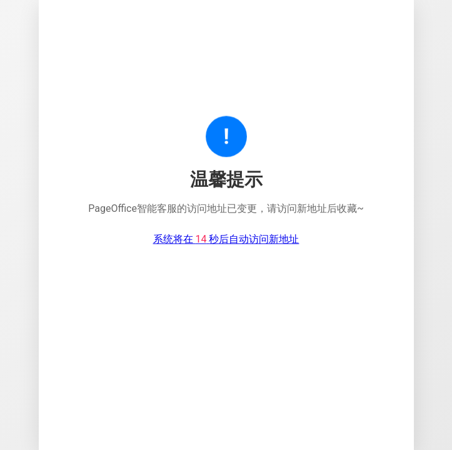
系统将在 (226, 240)
